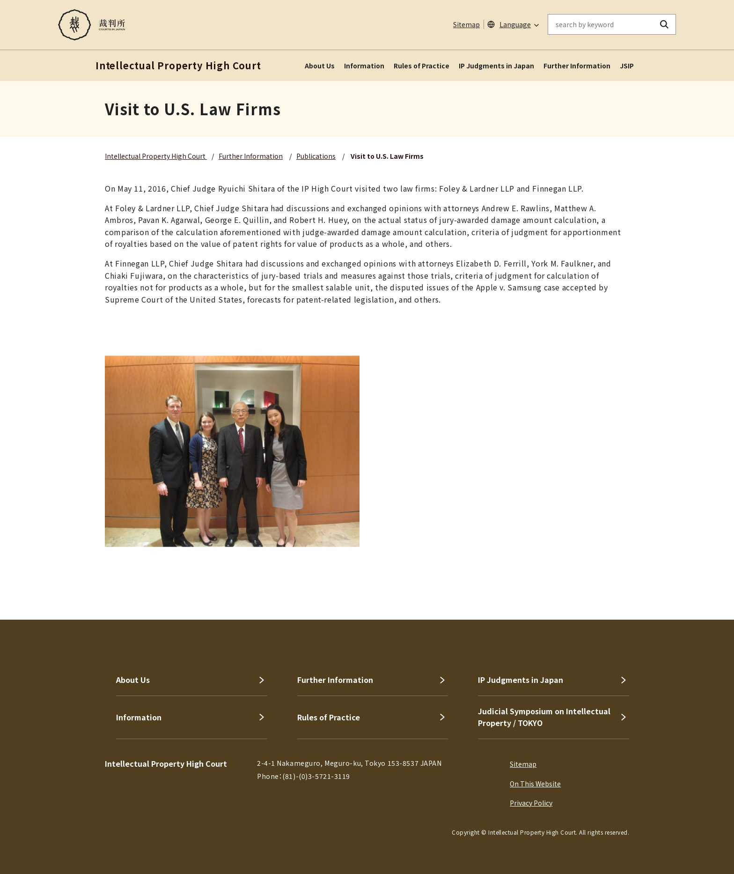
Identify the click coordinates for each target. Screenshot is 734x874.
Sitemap (466, 24)
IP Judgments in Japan (496, 65)
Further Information (576, 65)
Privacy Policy (531, 802)
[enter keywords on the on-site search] (600, 24)
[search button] (664, 24)
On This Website (535, 783)
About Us (320, 65)
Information (364, 65)
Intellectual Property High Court (156, 156)
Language (515, 24)
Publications (316, 156)
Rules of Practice (421, 65)
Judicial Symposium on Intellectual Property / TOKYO (544, 717)
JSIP (627, 65)
